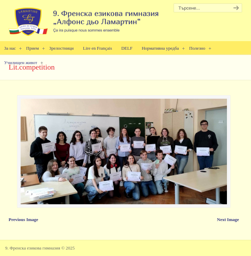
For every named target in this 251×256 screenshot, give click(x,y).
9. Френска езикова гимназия (84, 19)
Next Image (228, 219)
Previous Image (23, 219)
